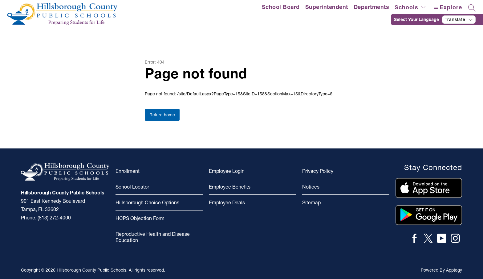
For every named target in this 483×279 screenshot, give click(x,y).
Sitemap (311, 202)
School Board (281, 6)
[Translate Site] (437, 19)
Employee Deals (227, 202)
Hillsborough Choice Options (147, 202)
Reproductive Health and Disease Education (153, 237)
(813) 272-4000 (54, 217)
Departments (371, 6)
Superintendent (326, 6)
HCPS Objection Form (140, 218)
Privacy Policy (317, 171)
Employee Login (227, 171)
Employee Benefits (229, 187)
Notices (310, 187)
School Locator (132, 187)
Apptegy (454, 270)
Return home (162, 115)
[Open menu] (447, 7)
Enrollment (128, 171)
